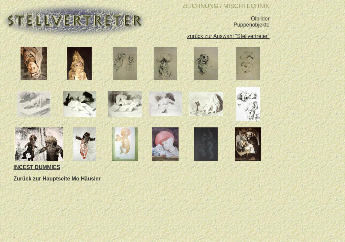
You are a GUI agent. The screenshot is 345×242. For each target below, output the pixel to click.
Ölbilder (260, 19)
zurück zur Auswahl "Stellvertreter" (228, 36)
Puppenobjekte (251, 25)
